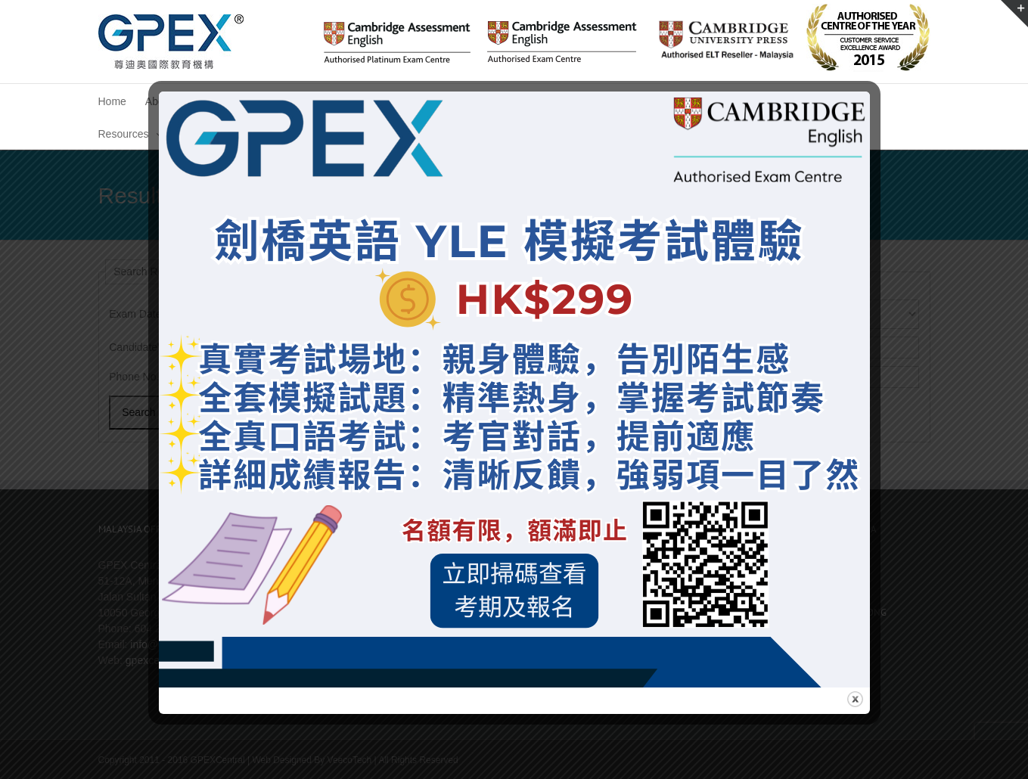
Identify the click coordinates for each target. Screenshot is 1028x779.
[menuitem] (112, 100)
